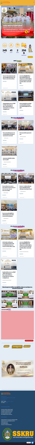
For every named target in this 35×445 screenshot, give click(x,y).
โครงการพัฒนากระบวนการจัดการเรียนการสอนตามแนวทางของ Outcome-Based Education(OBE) (8, 188)
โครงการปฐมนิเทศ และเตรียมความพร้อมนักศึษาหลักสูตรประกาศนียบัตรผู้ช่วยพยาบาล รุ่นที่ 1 (25, 106)
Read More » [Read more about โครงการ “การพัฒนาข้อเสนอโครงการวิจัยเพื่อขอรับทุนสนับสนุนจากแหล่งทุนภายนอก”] (21, 193)
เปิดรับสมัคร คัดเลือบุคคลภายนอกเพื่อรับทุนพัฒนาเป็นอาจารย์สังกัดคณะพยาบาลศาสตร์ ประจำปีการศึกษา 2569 (8, 244)
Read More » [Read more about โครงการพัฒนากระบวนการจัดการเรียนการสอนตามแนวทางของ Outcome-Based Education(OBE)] (4, 195)
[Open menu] (34, 2)
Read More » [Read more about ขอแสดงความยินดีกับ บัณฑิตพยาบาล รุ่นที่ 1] (5, 164)
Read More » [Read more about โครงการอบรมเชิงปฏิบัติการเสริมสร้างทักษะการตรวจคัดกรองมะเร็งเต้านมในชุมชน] (4, 220)
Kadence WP (20, 443)
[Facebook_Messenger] (32, 442)
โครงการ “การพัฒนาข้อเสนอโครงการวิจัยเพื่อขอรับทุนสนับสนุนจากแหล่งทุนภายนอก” (26, 187)
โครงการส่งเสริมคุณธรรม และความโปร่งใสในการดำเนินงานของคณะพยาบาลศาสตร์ (9, 134)
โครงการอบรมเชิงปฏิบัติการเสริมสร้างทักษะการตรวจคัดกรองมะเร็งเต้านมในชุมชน (8, 215)
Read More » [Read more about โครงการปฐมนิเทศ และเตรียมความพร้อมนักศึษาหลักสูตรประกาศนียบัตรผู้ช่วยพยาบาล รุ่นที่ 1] (21, 110)
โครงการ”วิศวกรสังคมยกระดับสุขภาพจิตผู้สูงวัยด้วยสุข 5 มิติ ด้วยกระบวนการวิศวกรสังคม (9, 77)
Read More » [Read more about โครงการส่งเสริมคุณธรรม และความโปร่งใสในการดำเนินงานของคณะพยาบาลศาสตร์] (5, 140)
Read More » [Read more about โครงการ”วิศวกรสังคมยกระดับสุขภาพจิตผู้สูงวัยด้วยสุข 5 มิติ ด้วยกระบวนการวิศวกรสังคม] (5, 81)
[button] (2, 21)
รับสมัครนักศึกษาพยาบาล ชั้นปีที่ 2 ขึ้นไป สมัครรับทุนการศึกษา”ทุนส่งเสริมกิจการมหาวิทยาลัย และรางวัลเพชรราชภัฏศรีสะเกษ (9, 106)
